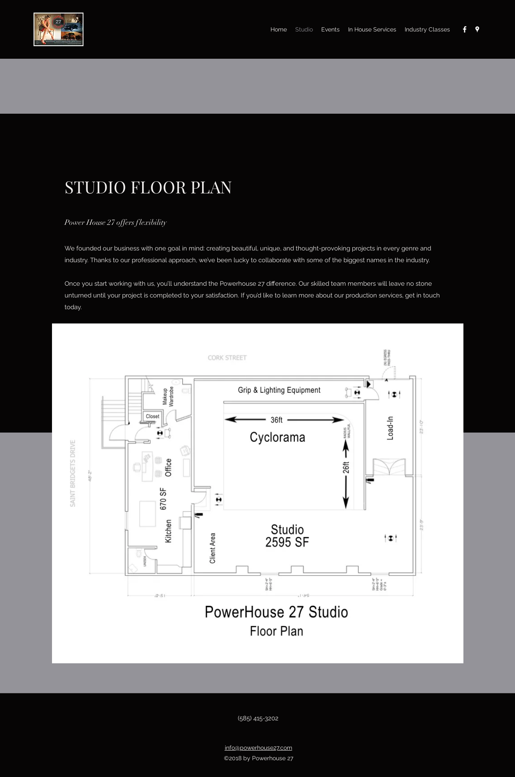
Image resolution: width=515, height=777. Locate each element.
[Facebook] (464, 29)
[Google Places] (477, 29)
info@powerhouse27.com (258, 747)
